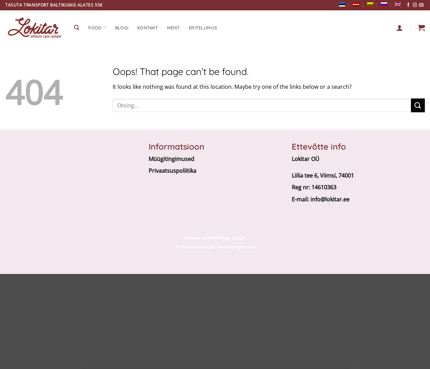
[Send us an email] (421, 5)
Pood (97, 27)
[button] (421, 27)
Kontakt (147, 27)
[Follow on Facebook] (408, 5)
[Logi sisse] (399, 27)
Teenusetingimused (236, 247)
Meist (173, 27)
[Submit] (418, 105)
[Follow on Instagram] (415, 5)
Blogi (121, 27)
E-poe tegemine (215, 256)
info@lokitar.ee (329, 199)
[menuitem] (342, 4)
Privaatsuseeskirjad (194, 247)
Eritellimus (203, 27)
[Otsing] (76, 27)
